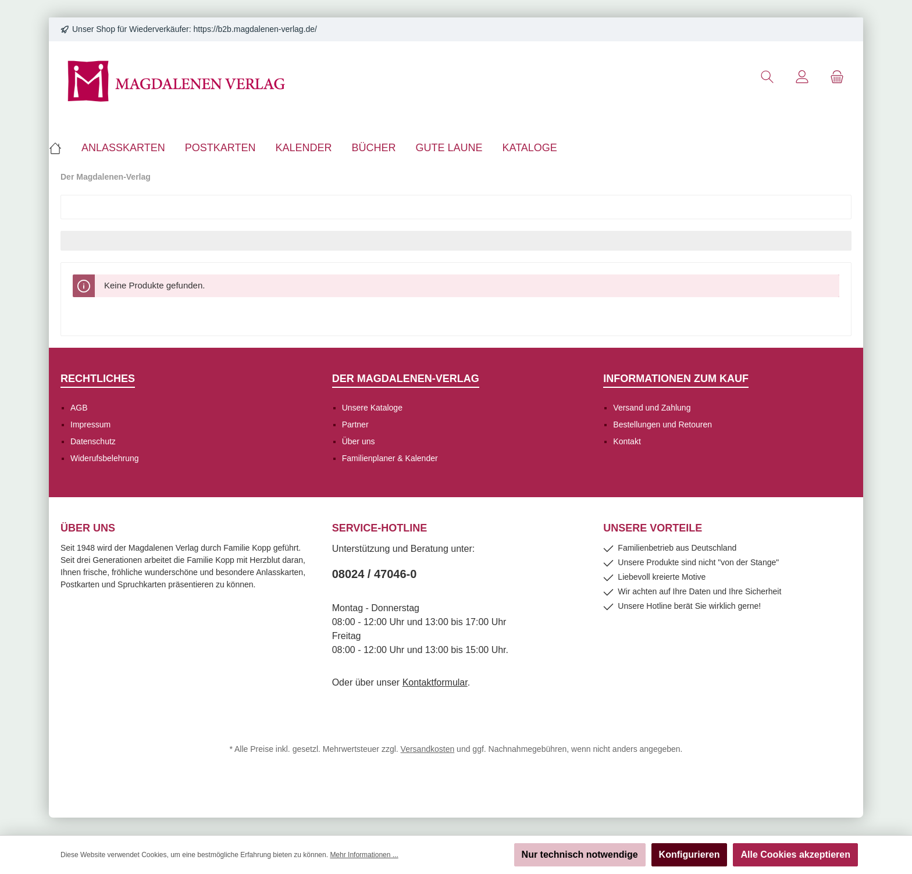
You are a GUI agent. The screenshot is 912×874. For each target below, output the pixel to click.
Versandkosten (428, 749)
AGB (79, 407)
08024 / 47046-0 (374, 574)
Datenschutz (93, 441)
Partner (355, 424)
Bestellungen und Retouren (662, 424)
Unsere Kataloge (372, 407)
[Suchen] (767, 77)
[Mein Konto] (802, 77)
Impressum (90, 424)
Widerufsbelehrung (104, 458)
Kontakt (626, 441)
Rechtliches (97, 378)
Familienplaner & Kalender (390, 458)
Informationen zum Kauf (676, 378)
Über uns (358, 441)
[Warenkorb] (837, 77)
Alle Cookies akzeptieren (795, 854)
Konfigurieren (689, 854)
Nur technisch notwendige (580, 854)
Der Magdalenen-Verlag (405, 378)
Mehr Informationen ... (364, 855)
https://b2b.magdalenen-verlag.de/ (255, 29)
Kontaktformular (435, 682)
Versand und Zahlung (651, 407)
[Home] (60, 147)
